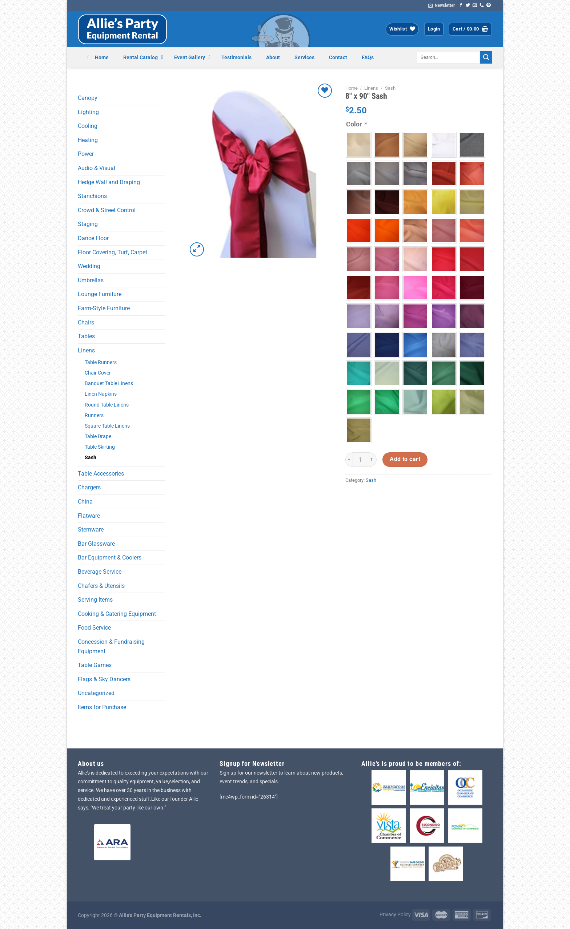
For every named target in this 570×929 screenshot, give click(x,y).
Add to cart (405, 459)
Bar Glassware (96, 543)
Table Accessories (101, 473)
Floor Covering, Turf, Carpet (112, 252)
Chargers (89, 487)
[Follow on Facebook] (461, 5)
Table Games (95, 665)
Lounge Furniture (99, 294)
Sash (90, 458)
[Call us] (481, 5)
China (85, 501)
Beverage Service (99, 571)
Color (356, 124)
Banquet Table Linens (109, 383)
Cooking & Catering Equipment (117, 613)
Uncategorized (96, 693)
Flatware (89, 515)
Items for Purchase (102, 707)
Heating (88, 140)
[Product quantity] (360, 459)
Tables (86, 336)
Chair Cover (98, 373)
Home (351, 88)
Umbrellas (91, 280)
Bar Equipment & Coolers (109, 557)
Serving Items (95, 599)
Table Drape (98, 436)
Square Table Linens (107, 426)
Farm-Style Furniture (104, 308)
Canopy (87, 97)
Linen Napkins (101, 394)
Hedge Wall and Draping (109, 182)
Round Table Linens (107, 405)
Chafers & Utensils (101, 585)
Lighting (88, 112)
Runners (94, 415)
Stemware (91, 529)
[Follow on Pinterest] (488, 5)
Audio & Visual (96, 168)
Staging (88, 224)
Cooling (87, 125)
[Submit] (486, 57)
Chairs (86, 322)
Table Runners (101, 362)
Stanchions (92, 196)
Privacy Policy (395, 915)
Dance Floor (93, 238)
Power (86, 153)
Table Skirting (100, 447)
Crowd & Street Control (107, 210)
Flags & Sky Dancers (104, 679)
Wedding (89, 266)
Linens (86, 350)
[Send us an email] (475, 5)
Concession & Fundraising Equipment (111, 646)
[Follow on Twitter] (468, 5)
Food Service (94, 627)
